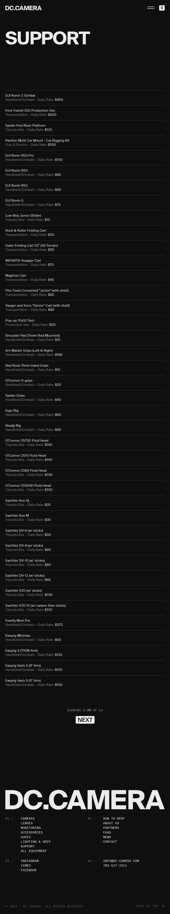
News (107, 837)
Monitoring (31, 828)
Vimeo (26, 865)
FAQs (107, 832)
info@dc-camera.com (121, 861)
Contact (110, 842)
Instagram (30, 861)
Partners (111, 828)
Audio (26, 837)
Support (28, 846)
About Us (111, 823)
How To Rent (114, 818)
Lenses (27, 823)
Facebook (29, 870)
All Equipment (34, 851)
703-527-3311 (115, 865)
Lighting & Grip (36, 842)
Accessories (32, 832)
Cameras (28, 818)
